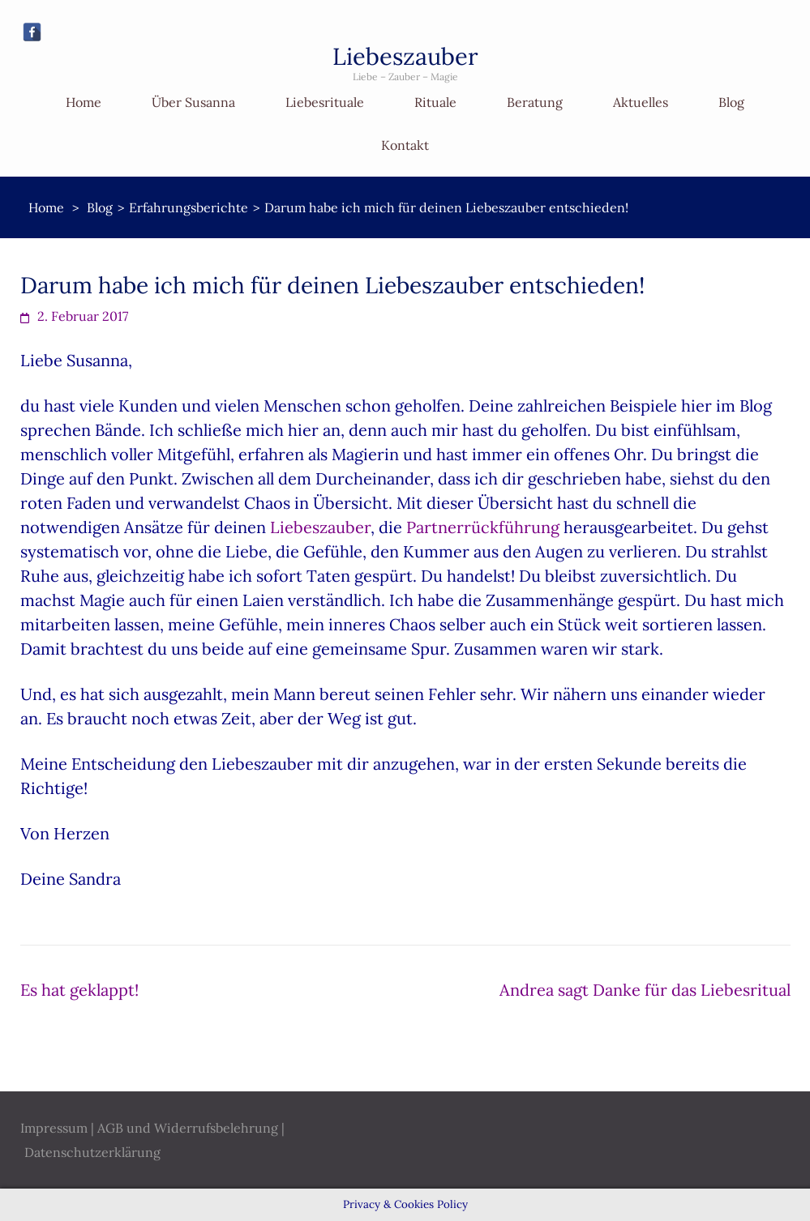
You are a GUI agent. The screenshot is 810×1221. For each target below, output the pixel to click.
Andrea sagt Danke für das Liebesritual (645, 990)
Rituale (435, 102)
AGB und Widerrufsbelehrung (187, 1128)
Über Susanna (193, 102)
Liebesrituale (324, 102)
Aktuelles (640, 102)
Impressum (54, 1128)
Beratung (535, 102)
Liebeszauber (405, 56)
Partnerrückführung (482, 527)
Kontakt (405, 145)
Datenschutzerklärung (92, 1152)
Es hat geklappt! (79, 990)
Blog (731, 102)
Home (83, 102)
